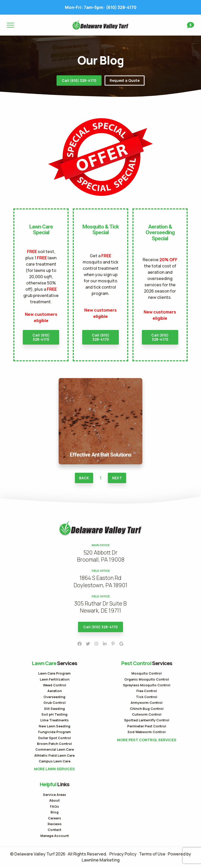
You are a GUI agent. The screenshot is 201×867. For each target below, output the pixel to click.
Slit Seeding (54, 708)
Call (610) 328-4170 (79, 80)
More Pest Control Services (146, 740)
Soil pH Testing (54, 714)
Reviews (55, 824)
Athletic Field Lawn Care (54, 755)
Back (84, 478)
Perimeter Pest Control (146, 726)
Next (117, 478)
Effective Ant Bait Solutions (100, 381)
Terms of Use (152, 854)
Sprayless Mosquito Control (146, 685)
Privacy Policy (123, 854)
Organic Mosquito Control (146, 679)
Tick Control (146, 696)
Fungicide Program (54, 731)
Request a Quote (124, 80)
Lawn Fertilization (54, 679)
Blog (55, 812)
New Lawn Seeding (54, 726)
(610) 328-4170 (100, 7)
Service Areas (54, 794)
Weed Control (54, 685)
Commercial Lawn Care (54, 749)
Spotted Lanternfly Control (146, 720)
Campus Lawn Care (54, 761)
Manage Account (54, 835)
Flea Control (146, 690)
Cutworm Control (146, 714)
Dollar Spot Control (54, 737)
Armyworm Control (147, 702)
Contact (54, 829)
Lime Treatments (54, 720)
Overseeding (54, 696)
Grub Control (54, 702)
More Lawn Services (54, 769)
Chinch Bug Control (147, 708)
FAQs (54, 806)
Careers (54, 818)
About (54, 800)
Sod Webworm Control (146, 731)
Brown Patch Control (54, 743)
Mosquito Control (146, 673)
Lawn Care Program (54, 673)
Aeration (54, 690)
